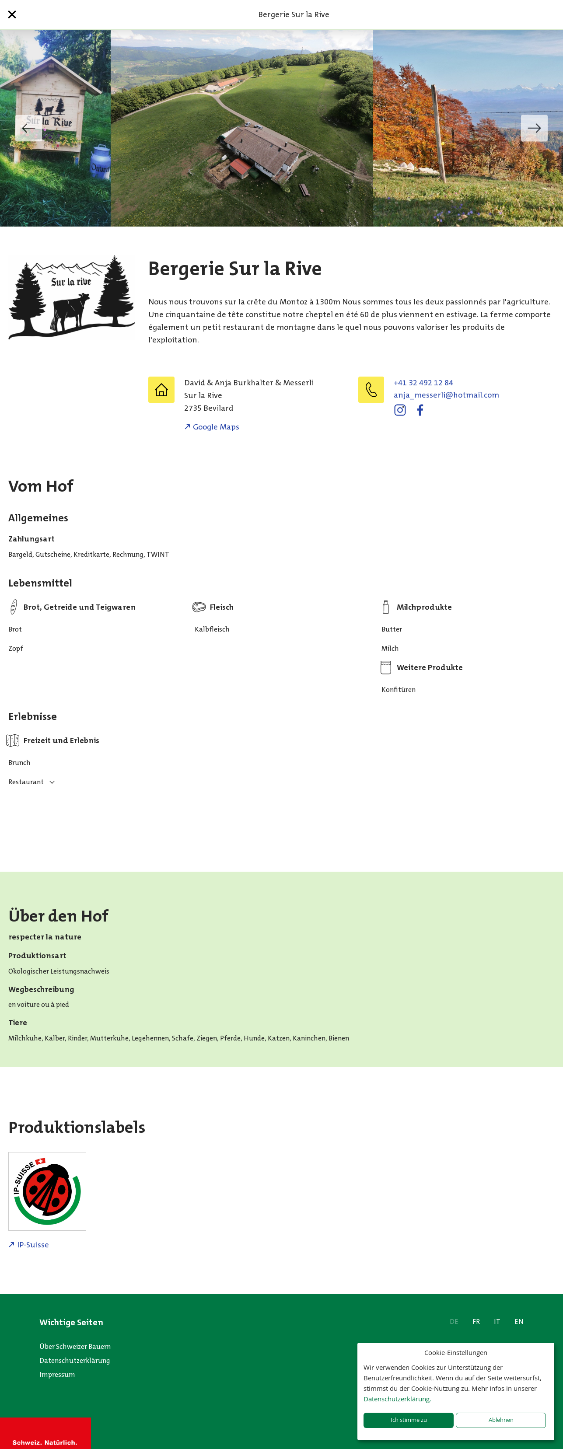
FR (476, 1321)
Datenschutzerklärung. (397, 1398)
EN (519, 1321)
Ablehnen (501, 1420)
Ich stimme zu (409, 1420)
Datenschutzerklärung (74, 1360)
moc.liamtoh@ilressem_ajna (446, 395)
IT (497, 1321)
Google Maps (216, 427)
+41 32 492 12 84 (423, 382)
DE (454, 1321)
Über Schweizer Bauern (75, 1346)
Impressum (57, 1374)
